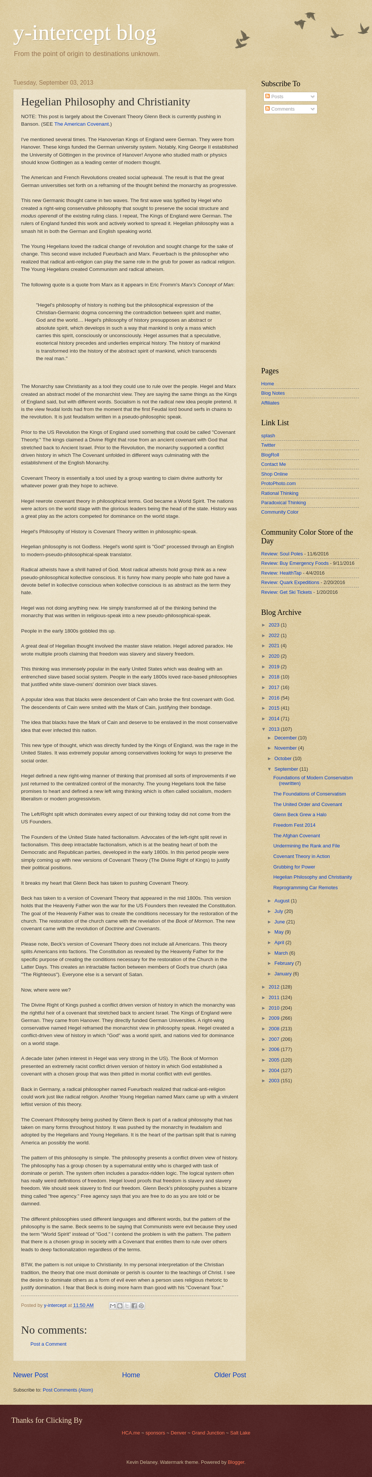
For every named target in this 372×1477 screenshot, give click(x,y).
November (286, 748)
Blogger (236, 1462)
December (286, 738)
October (283, 758)
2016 (275, 698)
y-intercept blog (85, 32)
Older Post (230, 1375)
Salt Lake (240, 1433)
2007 (275, 1039)
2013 (275, 729)
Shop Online (274, 474)
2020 (275, 656)
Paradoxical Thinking (283, 502)
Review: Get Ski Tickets (286, 592)
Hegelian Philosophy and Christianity (312, 877)
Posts (274, 96)
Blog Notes (273, 393)
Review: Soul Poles (282, 554)
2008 (275, 1028)
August (282, 901)
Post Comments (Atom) (68, 1390)
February (284, 963)
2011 (275, 997)
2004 (275, 1070)
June (280, 922)
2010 (275, 1008)
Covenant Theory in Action (301, 856)
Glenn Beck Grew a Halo (300, 814)
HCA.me (131, 1433)
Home (131, 1375)
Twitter (268, 445)
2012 (275, 987)
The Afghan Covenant (296, 835)
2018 (275, 677)
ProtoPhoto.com (278, 483)
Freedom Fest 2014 (294, 825)
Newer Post (30, 1375)
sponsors (155, 1433)
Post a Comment (48, 1344)
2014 (275, 718)
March (281, 953)
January (283, 974)
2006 (275, 1049)
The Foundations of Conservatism (309, 794)
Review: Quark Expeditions (290, 582)
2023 (275, 625)
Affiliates (270, 403)
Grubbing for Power (294, 867)
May (279, 932)
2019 (275, 666)
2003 (275, 1080)
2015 (275, 708)
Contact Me (273, 464)
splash (268, 435)
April (279, 942)
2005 (275, 1060)
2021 (275, 645)
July (279, 911)
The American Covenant (81, 124)
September (286, 769)
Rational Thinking (279, 493)
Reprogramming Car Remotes (305, 887)
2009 (275, 1018)
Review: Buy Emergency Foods (295, 563)
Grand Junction (208, 1433)
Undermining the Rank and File (306, 846)
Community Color (279, 512)
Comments (280, 109)
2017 (275, 687)
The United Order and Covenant (307, 804)
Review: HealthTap (281, 573)
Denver (179, 1433)
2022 (275, 635)
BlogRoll (270, 455)
